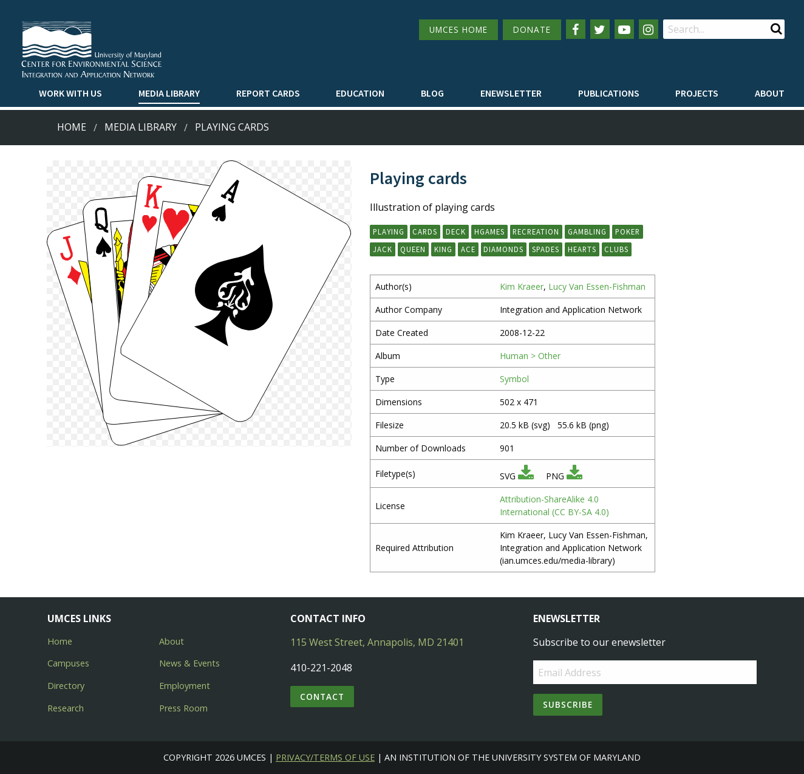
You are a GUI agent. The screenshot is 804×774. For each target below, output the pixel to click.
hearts (582, 249)
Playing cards (232, 127)
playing (388, 231)
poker (627, 231)
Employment (184, 685)
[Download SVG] (526, 476)
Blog (432, 93)
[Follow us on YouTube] (624, 29)
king (443, 249)
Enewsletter (511, 93)
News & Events (189, 663)
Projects (696, 93)
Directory (65, 685)
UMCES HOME (458, 29)
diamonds (503, 249)
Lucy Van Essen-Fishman (597, 286)
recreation (536, 231)
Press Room (183, 708)
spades (545, 249)
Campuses (68, 663)
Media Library (169, 93)
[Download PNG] (574, 476)
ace (468, 249)
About (770, 93)
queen (413, 249)
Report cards (268, 93)
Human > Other (530, 355)
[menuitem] (70, 93)
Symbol (514, 379)
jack (382, 249)
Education (360, 93)
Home (71, 127)
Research (65, 708)
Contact (322, 696)
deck (456, 231)
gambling (587, 231)
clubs (616, 249)
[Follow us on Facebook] (575, 29)
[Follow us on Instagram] (648, 29)
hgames (489, 231)
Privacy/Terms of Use (325, 757)
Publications (608, 93)
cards (424, 231)
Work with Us (70, 93)
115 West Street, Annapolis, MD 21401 (377, 642)
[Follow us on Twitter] (600, 29)
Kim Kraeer (521, 286)
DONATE (532, 29)
